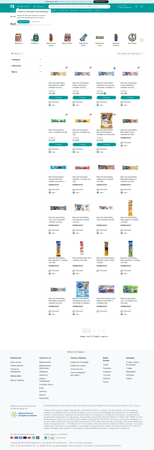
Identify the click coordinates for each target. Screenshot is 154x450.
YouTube (106, 375)
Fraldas (129, 368)
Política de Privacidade (79, 362)
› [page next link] (99, 331)
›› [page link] (104, 331)
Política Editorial (16, 366)
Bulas (41, 388)
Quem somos (15, 362)
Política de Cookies (78, 366)
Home (14, 16)
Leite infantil (74, 10)
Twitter (106, 365)
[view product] (58, 74)
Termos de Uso (76, 369)
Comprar (58, 97)
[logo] (12, 6)
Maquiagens (131, 372)
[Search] (108, 6)
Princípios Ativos (46, 384)
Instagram (107, 372)
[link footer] (49, 438)
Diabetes (54, 10)
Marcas (42, 395)
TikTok (105, 382)
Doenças (42, 391)
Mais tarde (35, 22)
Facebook (107, 368)
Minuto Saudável (17, 380)
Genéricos (98, 10)
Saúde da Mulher (86, 10)
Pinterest (106, 378)
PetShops (130, 375)
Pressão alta (63, 10)
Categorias (43, 372)
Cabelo (129, 378)
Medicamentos (45, 362)
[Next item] (142, 40)
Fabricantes (44, 398)
